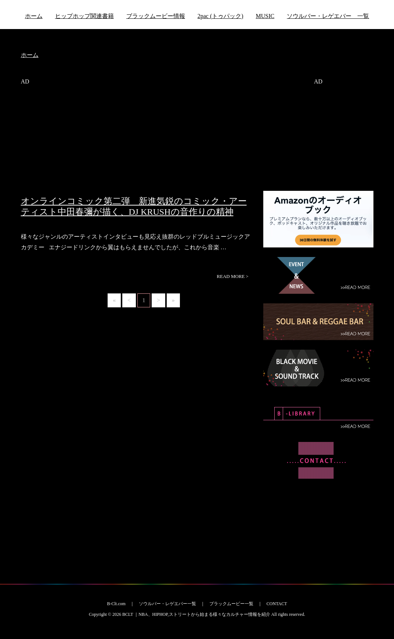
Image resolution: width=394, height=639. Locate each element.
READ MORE (232, 276)
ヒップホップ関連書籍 (84, 16)
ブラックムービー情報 (155, 16)
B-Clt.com (116, 603)
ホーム (34, 16)
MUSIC (265, 16)
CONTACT (277, 603)
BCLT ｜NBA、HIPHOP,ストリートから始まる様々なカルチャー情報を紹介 (196, 614)
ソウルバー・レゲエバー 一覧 (328, 16)
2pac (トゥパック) (220, 16)
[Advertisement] (136, 144)
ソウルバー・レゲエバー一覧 (167, 603)
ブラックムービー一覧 (231, 603)
